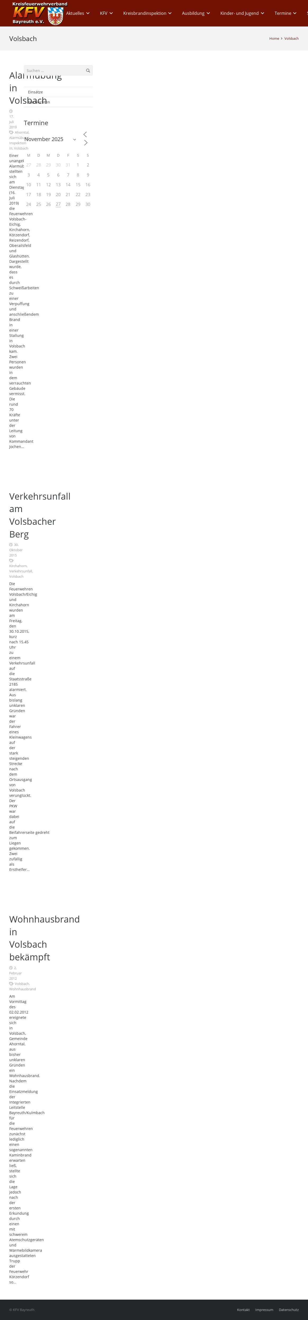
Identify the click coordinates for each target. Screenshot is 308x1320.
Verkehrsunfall (20, 571)
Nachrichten (39, 102)
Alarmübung (19, 137)
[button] (86, 13)
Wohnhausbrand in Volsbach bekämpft (44, 938)
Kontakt (243, 1310)
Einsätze (35, 91)
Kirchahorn (18, 566)
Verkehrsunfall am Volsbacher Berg (40, 515)
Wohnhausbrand (22, 989)
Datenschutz (289, 1310)
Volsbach (21, 148)
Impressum (264, 1310)
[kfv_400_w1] (38, 13)
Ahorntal (22, 132)
